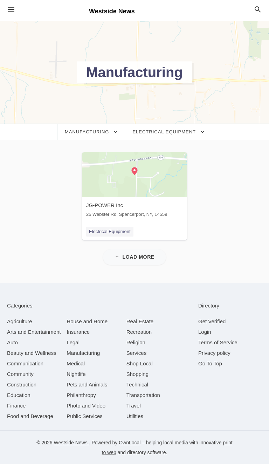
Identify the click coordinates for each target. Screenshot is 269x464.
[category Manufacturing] (83, 353)
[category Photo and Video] (86, 405)
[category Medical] (76, 363)
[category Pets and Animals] (87, 384)
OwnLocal (129, 442)
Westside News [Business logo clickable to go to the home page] (112, 11)
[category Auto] (12, 342)
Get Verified (212, 321)
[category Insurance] (78, 331)
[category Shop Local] (139, 363)
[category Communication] (25, 363)
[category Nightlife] (76, 374)
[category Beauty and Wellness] (31, 353)
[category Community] (20, 374)
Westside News (71, 442)
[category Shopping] (137, 374)
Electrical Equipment (110, 231)
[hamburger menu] (11, 9)
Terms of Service (217, 342)
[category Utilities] (134, 416)
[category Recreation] (139, 331)
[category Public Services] (85, 416)
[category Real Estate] (140, 321)
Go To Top (210, 363)
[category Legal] (73, 342)
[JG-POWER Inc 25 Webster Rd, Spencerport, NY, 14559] (134, 186)
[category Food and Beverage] (30, 416)
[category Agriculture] (19, 321)
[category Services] (136, 353)
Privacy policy (214, 353)
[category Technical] (137, 384)
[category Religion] (135, 342)
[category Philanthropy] (81, 395)
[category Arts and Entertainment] (34, 331)
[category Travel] (133, 405)
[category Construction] (21, 384)
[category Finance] (16, 405)
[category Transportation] (143, 395)
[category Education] (18, 395)
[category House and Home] (87, 321)
